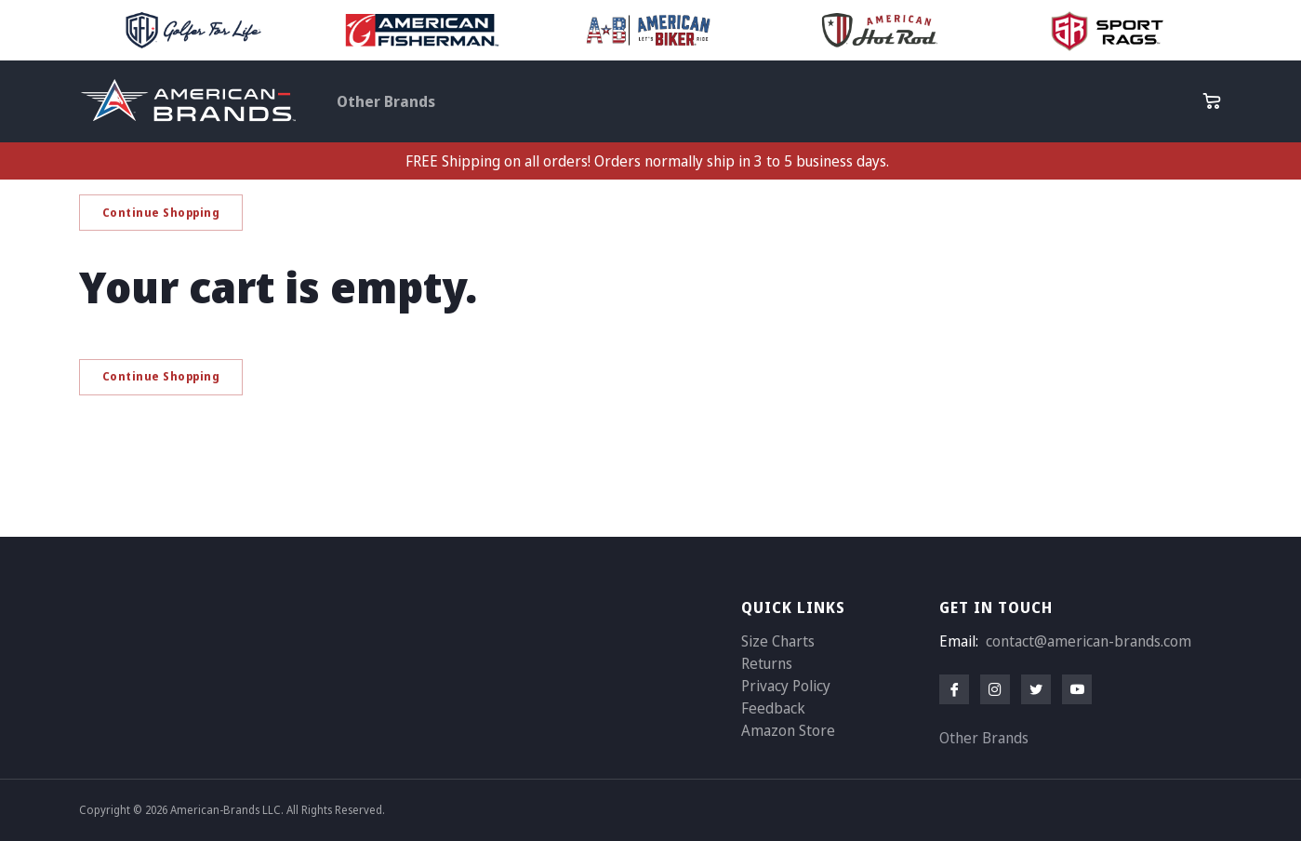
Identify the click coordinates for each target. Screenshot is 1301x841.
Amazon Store (788, 730)
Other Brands (386, 101)
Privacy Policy (785, 685)
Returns (766, 663)
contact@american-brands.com (1088, 641)
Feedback (773, 708)
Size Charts (778, 641)
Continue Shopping (161, 212)
